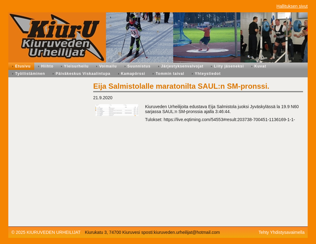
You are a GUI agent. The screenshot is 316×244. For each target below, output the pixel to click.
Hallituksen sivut (292, 6)
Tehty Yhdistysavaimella (282, 232)
